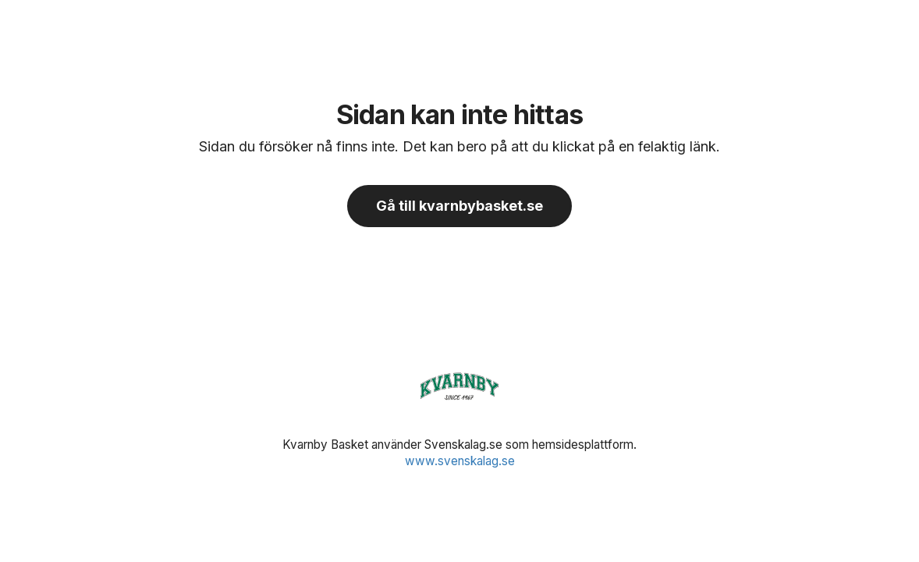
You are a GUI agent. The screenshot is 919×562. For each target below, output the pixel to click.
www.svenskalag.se (460, 461)
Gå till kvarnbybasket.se (459, 205)
